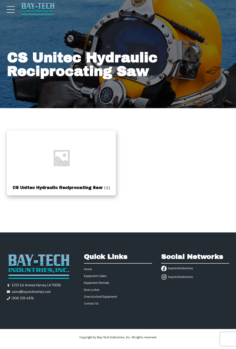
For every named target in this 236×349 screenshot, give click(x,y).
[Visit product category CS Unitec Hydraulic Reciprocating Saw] (61, 163)
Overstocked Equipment (100, 297)
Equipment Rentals (96, 283)
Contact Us (91, 303)
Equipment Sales (95, 276)
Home (88, 269)
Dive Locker (92, 290)
